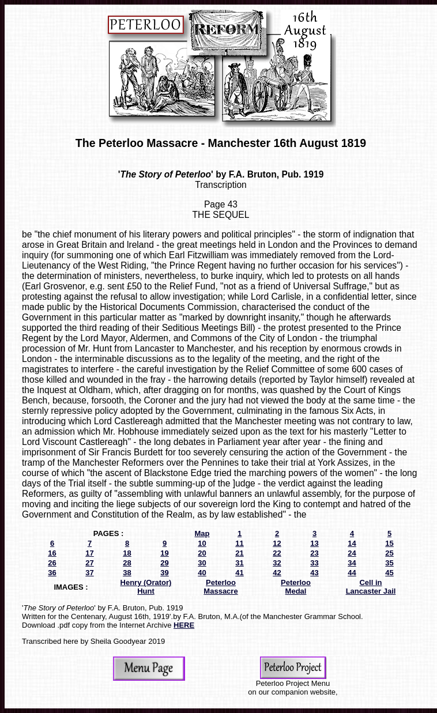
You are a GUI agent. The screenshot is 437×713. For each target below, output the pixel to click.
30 (202, 563)
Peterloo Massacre (221, 586)
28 (127, 563)
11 (239, 543)
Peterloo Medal (296, 586)
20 (202, 553)
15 (389, 543)
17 (89, 553)
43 (314, 572)
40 (202, 572)
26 (52, 563)
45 (389, 572)
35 (389, 563)
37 (89, 572)
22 (277, 553)
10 (202, 543)
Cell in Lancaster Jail (371, 586)
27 (89, 563)
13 (314, 543)
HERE (184, 625)
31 (239, 563)
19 (164, 553)
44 (352, 572)
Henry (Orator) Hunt (146, 586)
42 (277, 572)
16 (52, 553)
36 (52, 572)
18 (127, 553)
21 (239, 553)
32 (277, 563)
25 (389, 553)
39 (164, 572)
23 (314, 553)
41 (239, 572)
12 (277, 543)
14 (352, 543)
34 (352, 563)
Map (202, 533)
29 (164, 563)
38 (127, 572)
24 (352, 553)
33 (314, 563)
